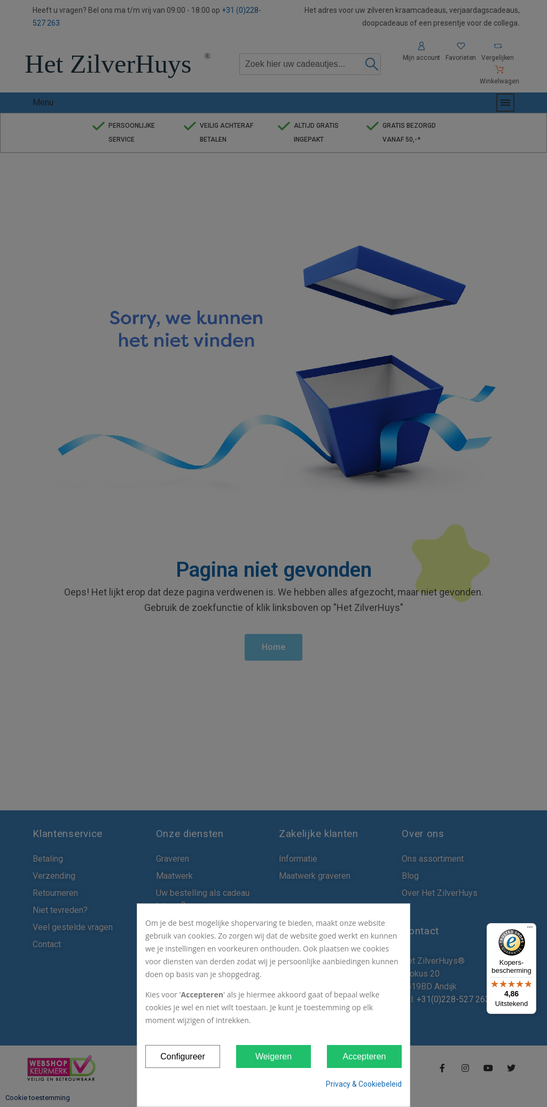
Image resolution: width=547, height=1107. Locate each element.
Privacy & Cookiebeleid (364, 1084)
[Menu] (529, 929)
